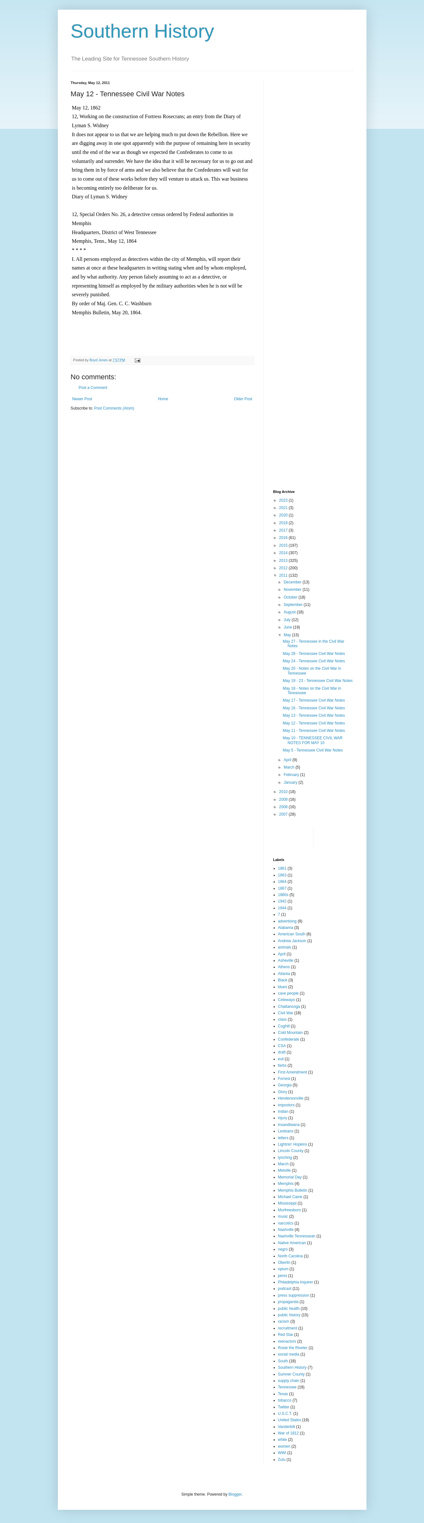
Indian (283, 1111)
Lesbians (285, 1131)
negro (283, 1249)
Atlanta (284, 973)
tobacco (285, 1400)
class (282, 1019)
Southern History (142, 31)
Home (163, 399)
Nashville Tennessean (297, 1236)
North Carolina (290, 1256)
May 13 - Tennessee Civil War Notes (314, 715)
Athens (284, 967)
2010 (284, 792)
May (288, 635)
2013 (284, 560)
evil (281, 1059)
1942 (282, 901)
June (288, 627)
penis (282, 1275)
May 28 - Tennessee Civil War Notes (314, 653)
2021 (284, 508)
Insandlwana (289, 1124)
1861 (282, 868)
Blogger (235, 1494)
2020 (284, 515)
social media (289, 1354)
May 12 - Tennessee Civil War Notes (314, 723)
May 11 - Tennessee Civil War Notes (314, 730)
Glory (282, 1092)
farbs (282, 1065)
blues (282, 987)
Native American (292, 1243)
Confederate (288, 1039)
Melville (284, 1170)
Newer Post (82, 399)
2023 (284, 500)
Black (282, 980)
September (293, 604)
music (283, 1216)
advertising (287, 921)
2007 (284, 814)
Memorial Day (290, 1177)
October (291, 597)
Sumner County (291, 1374)
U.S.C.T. (285, 1413)
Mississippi (287, 1203)
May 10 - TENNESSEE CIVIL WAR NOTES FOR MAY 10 (312, 740)
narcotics (285, 1223)
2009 (284, 799)
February (292, 774)
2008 (284, 807)
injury (282, 1118)
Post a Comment (93, 387)
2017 (284, 530)
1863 (282, 875)
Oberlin (284, 1262)
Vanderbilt (286, 1426)
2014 (284, 553)
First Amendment (292, 1072)
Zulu (281, 1459)
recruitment (287, 1328)
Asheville (285, 960)
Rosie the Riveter (293, 1348)
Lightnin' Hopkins (292, 1144)
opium (283, 1269)
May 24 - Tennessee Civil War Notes (314, 661)
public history (289, 1315)
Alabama (285, 927)
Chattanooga (289, 1006)
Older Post (243, 399)
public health (289, 1308)
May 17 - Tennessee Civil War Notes (314, 700)
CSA (282, 1046)
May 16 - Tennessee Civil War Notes (314, 708)
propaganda (288, 1302)
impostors (286, 1105)
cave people (288, 993)
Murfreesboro (289, 1210)
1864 (282, 881)
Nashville (286, 1229)
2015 (284, 545)
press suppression (293, 1295)
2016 (284, 537)
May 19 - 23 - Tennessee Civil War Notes (317, 680)
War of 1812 (288, 1433)
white (282, 1439)
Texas (283, 1394)
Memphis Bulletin (292, 1190)
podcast (285, 1288)
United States (289, 1420)
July (288, 620)
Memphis (286, 1183)
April (288, 760)
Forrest (284, 1078)
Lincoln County (290, 1151)
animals (284, 947)
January (291, 782)
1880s (283, 895)
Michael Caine (290, 1197)
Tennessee (287, 1387)
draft (282, 1052)
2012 (284, 568)
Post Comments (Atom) (114, 408)
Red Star (285, 1334)
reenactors (287, 1341)
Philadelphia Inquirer (295, 1282)
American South (291, 934)
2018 (284, 523)
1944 (282, 908)
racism (283, 1321)
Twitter (283, 1407)
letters (283, 1138)
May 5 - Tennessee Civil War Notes (313, 750)
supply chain (289, 1380)
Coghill (284, 1026)
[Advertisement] (293, 177)
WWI (282, 1453)
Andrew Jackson (292, 941)
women (284, 1446)
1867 (282, 888)
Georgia (285, 1085)
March (289, 767)
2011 (284, 575)
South (283, 1361)
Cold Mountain (290, 1032)
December (293, 582)
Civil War (285, 1013)
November (293, 589)
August (290, 612)
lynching (285, 1157)
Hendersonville (290, 1098)
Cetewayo (286, 1000)
